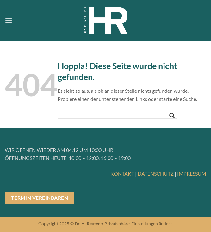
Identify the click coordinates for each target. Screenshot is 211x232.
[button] (8, 20)
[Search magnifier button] (172, 116)
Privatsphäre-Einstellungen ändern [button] (138, 223)
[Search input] (114, 114)
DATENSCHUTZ (156, 174)
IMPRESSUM (191, 174)
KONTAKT (122, 174)
